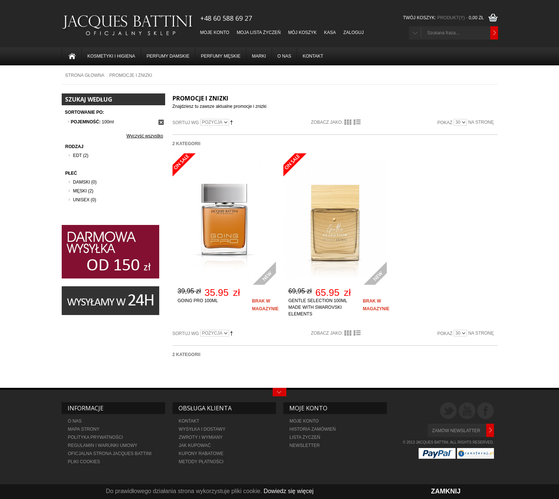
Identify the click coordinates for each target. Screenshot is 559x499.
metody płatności (201, 461)
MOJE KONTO (304, 421)
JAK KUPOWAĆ (195, 445)
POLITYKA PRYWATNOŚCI (95, 437)
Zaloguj (353, 32)
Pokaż (445, 122)
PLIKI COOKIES (84, 461)
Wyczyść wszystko (144, 136)
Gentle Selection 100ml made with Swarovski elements (318, 307)
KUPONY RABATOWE (201, 453)
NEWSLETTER (305, 445)
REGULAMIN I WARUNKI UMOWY (102, 445)
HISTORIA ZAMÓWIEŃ (313, 429)
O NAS (75, 421)
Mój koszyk (302, 32)
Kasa (330, 32)
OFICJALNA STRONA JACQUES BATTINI (110, 453)
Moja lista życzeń (259, 32)
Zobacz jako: (327, 122)
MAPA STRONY (84, 429)
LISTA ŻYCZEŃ (305, 437)
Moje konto (214, 32)
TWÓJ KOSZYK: (444, 17)
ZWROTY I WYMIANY (201, 437)
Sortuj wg (186, 122)
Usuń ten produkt (161, 122)
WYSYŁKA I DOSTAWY (202, 429)
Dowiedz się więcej (288, 491)
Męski (80, 191)
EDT (77, 155)
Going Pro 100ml (198, 300)
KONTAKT (189, 421)
